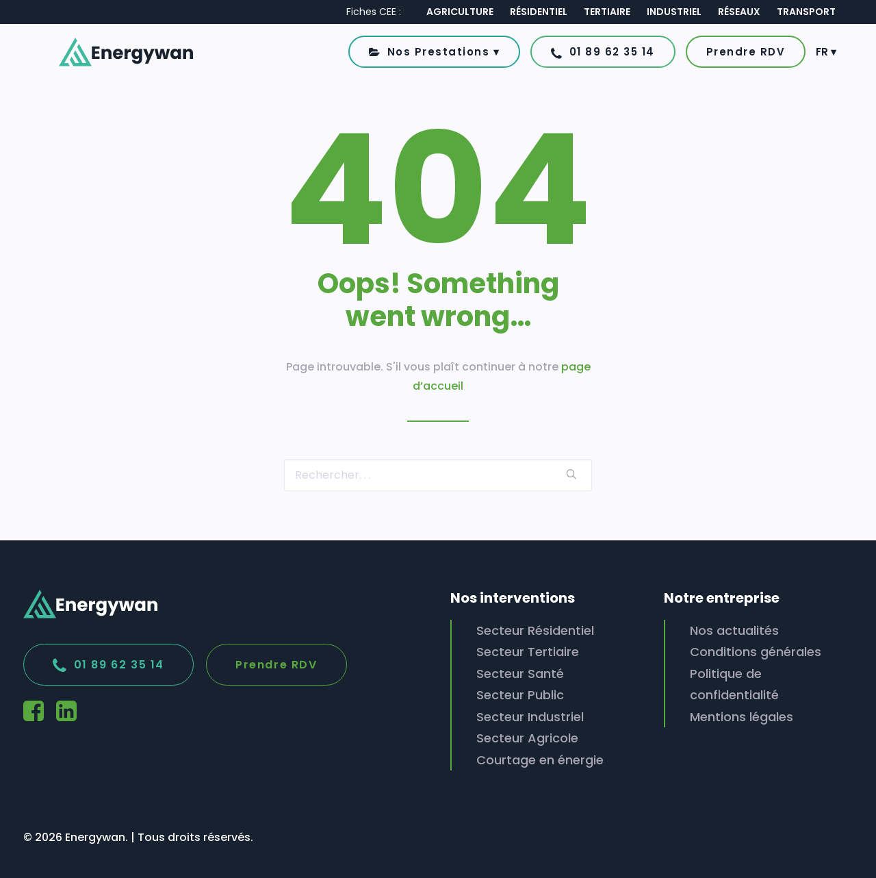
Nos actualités (734, 630)
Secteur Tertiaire (527, 651)
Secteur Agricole (527, 738)
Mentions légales (741, 716)
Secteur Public (520, 694)
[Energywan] (107, 56)
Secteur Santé (520, 673)
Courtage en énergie (540, 759)
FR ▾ (826, 57)
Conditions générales (755, 651)
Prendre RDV (276, 665)
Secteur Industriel (530, 716)
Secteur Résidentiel (535, 630)
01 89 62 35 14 (108, 666)
